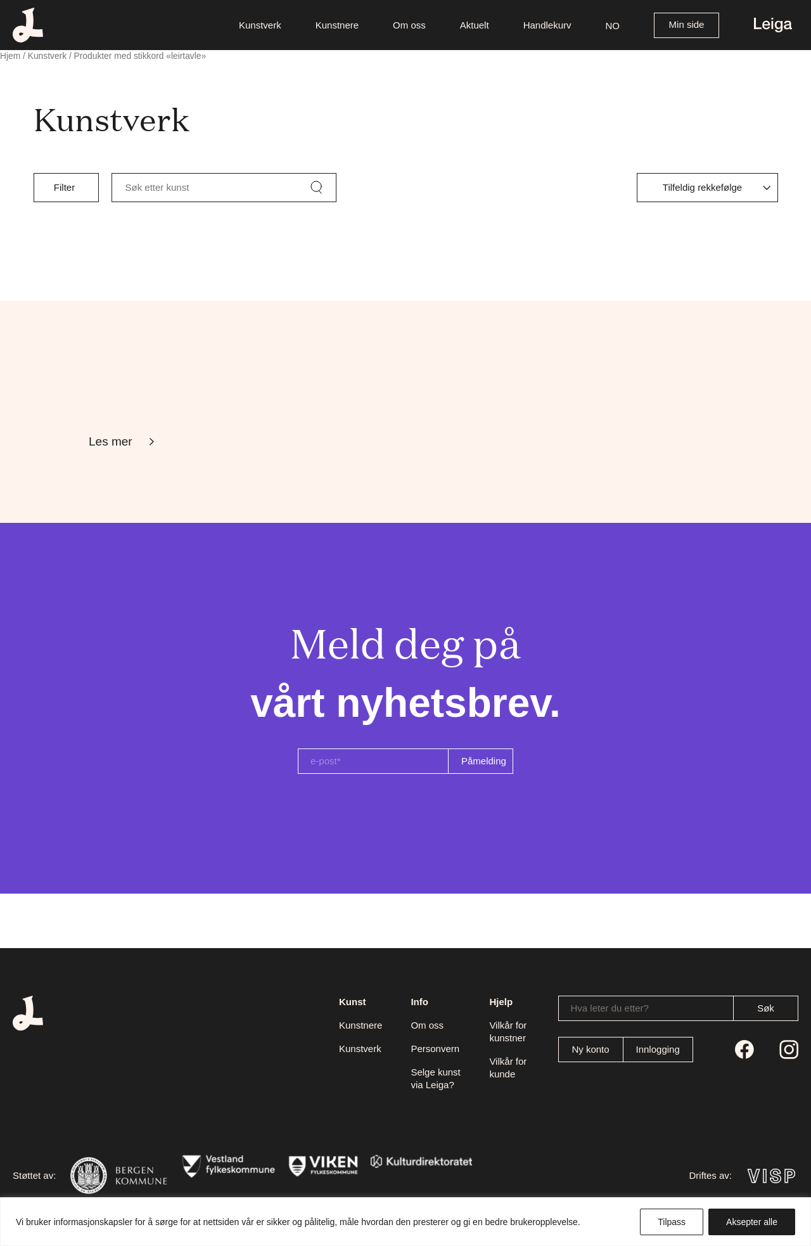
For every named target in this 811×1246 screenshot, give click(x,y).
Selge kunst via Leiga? (435, 1078)
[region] (405, 1221)
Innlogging (658, 1049)
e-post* (325, 760)
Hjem (10, 56)
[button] (613, 25)
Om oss (427, 1025)
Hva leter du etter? (610, 1008)
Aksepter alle (751, 1222)
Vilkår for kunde (508, 1067)
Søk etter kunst (157, 187)
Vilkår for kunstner (508, 1031)
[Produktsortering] (707, 187)
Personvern (435, 1048)
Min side (687, 24)
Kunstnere (360, 1025)
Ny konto (590, 1049)
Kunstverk (47, 56)
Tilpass (672, 1222)
